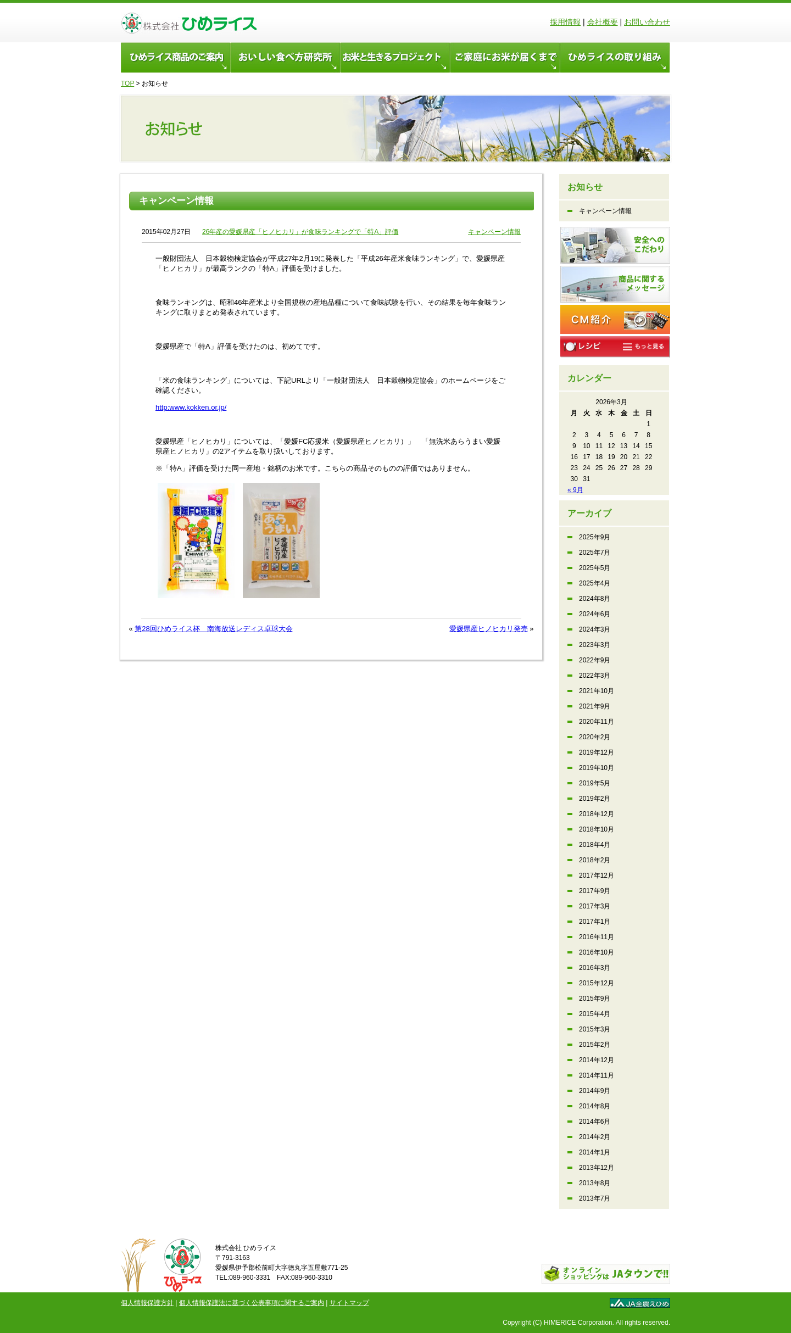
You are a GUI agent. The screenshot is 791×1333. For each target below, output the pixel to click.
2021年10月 (596, 691)
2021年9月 (594, 706)
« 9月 (575, 490)
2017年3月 (594, 906)
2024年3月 (594, 629)
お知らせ (585, 187)
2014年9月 (594, 1091)
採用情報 (565, 22)
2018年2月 (594, 860)
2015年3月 (594, 1029)
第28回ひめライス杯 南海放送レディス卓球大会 (213, 628)
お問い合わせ (647, 22)
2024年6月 (594, 614)
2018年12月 (596, 814)
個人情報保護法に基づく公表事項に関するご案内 (251, 1303)
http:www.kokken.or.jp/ (190, 407)
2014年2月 (594, 1137)
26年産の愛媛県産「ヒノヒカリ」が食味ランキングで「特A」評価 (300, 232)
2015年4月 (594, 1014)
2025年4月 (594, 583)
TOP (127, 83)
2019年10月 (596, 768)
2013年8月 (594, 1183)
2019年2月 (594, 798)
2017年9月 (594, 891)
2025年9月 (594, 537)
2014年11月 (596, 1075)
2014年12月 (596, 1060)
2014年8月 (594, 1106)
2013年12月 (596, 1168)
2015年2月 (594, 1044)
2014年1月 (594, 1152)
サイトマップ (349, 1303)
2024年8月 (594, 599)
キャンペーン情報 (176, 201)
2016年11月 (596, 937)
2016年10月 (596, 952)
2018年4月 (594, 845)
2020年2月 (594, 737)
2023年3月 (594, 645)
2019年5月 (594, 783)
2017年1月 (594, 921)
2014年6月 (594, 1121)
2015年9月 (594, 998)
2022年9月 (594, 660)
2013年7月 (594, 1198)
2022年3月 (594, 675)
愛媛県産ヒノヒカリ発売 (488, 628)
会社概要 (602, 22)
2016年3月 (594, 968)
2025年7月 (594, 552)
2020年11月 (596, 722)
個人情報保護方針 (147, 1303)
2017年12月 (596, 875)
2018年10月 (596, 829)
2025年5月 (594, 568)
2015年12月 (596, 983)
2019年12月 (596, 752)
